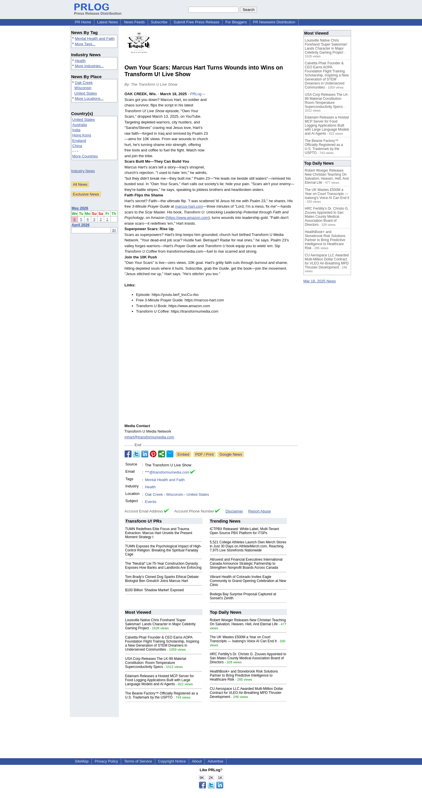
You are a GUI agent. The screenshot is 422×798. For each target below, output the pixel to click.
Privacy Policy (106, 761)
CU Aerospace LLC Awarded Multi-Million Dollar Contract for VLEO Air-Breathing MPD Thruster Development (246, 693)
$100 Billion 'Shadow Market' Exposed (154, 590)
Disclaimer (234, 511)
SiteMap (82, 761)
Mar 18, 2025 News (319, 281)
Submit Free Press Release (196, 22)
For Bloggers (236, 22)
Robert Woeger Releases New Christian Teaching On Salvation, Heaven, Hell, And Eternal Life (248, 622)
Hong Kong (81, 135)
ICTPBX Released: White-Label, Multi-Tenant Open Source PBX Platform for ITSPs (244, 531)
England (79, 140)
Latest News (107, 22)
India (76, 130)
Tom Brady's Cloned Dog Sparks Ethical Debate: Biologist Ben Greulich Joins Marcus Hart (162, 579)
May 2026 (80, 208)
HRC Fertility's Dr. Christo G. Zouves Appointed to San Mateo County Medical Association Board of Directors (248, 658)
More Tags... (85, 44)
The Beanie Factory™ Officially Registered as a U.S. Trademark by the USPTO (161, 695)
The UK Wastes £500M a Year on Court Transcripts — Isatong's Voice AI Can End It (243, 639)
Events (150, 502)
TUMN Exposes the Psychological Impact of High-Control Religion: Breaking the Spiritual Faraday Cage (163, 550)
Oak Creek (84, 82)
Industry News (83, 171)
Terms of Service (138, 761)
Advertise (215, 761)
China (77, 146)
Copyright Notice (172, 761)
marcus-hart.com (189, 206)
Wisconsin (82, 88)
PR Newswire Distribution (274, 22)
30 (114, 230)
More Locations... (89, 98)
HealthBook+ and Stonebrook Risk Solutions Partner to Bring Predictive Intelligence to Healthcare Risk (244, 675)
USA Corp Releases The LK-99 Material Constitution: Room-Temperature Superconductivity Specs (155, 663)
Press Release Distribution (98, 11)
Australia (79, 125)
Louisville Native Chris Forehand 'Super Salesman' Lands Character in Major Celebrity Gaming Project (160, 624)
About (197, 761)
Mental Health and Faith (95, 38)
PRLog (196, 94)
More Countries (85, 156)
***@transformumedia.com (167, 472)
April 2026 (80, 225)
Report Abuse (259, 511)
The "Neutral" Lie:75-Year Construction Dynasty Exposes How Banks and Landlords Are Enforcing (163, 566)
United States (85, 93)
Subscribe (159, 22)
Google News (231, 454)
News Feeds (134, 22)
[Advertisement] (254, 133)
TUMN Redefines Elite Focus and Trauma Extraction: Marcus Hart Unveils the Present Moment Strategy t (158, 533)
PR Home (83, 22)
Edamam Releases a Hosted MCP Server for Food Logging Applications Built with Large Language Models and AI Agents (159, 680)
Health (80, 61)
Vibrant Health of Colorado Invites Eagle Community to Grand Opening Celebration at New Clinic (248, 581)
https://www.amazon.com (188, 217)
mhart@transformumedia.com (149, 437)
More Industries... (89, 66)
